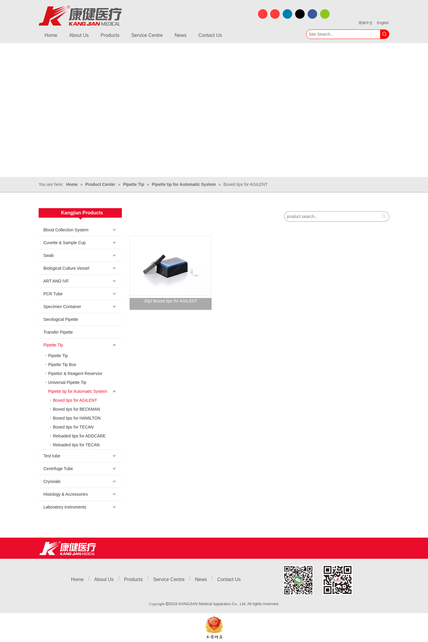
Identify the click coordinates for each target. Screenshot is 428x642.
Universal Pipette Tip (67, 382)
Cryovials (52, 481)
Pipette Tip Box (62, 364)
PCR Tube (53, 293)
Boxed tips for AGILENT (75, 400)
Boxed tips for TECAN (73, 427)
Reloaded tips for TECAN (76, 444)
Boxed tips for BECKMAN (76, 409)
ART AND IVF (56, 281)
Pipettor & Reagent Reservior (75, 373)
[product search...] (331, 216)
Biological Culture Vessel (66, 268)
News (201, 579)
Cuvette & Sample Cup (64, 242)
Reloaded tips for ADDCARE (79, 436)
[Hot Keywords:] (384, 34)
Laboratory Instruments (64, 507)
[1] (318, 580)
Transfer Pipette (58, 332)
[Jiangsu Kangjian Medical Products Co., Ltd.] (68, 548)
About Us (104, 579)
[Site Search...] (343, 34)
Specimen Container (62, 306)
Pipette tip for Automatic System (77, 391)
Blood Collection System (66, 229)
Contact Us (229, 579)
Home (77, 579)
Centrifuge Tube (58, 468)
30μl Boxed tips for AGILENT (170, 301)
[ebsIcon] (214, 627)
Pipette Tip (53, 345)
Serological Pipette (60, 319)
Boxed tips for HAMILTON (77, 418)
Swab (48, 255)
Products (133, 579)
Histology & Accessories (65, 494)
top (415, 616)
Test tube (51, 455)
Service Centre (169, 579)
